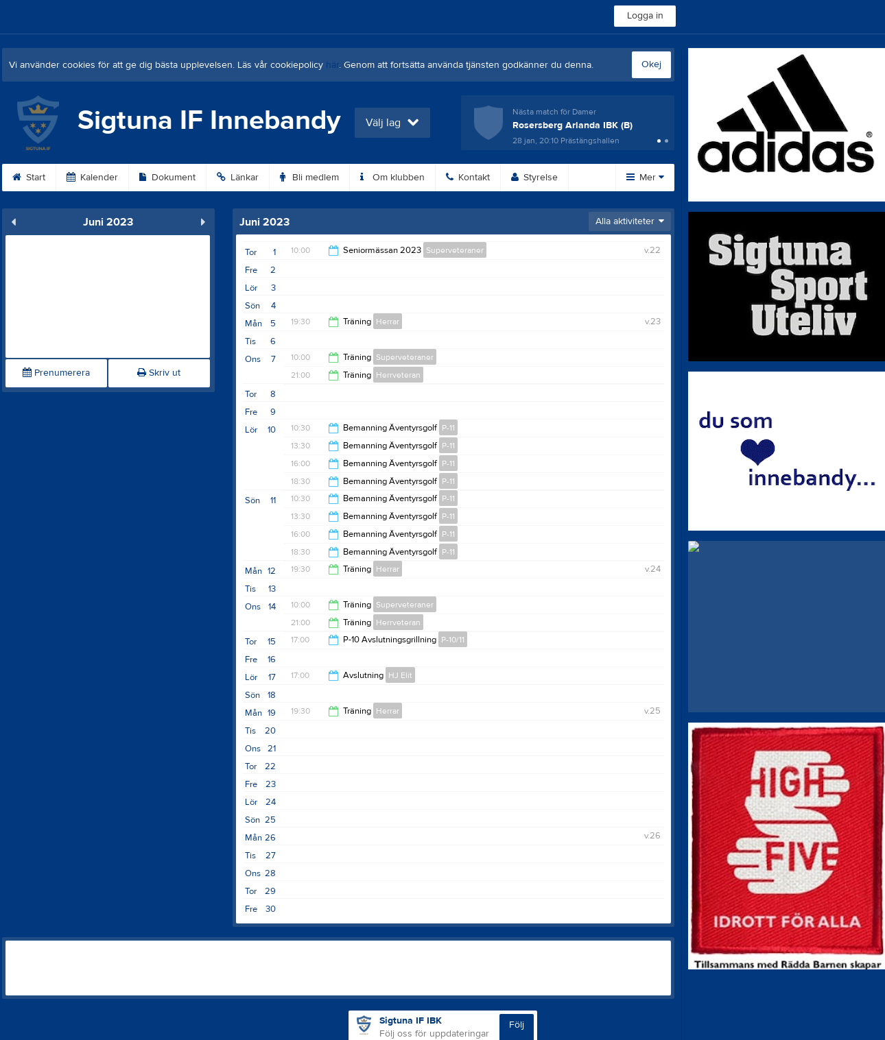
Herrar (387, 321)
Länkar (238, 177)
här (332, 65)
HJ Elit (400, 675)
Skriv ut (158, 373)
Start (28, 177)
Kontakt (468, 177)
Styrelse (534, 177)
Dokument (167, 177)
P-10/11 (452, 639)
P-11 (448, 427)
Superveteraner (455, 250)
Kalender (92, 177)
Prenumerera (56, 373)
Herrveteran (398, 375)
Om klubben (392, 177)
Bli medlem (309, 177)
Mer (645, 177)
